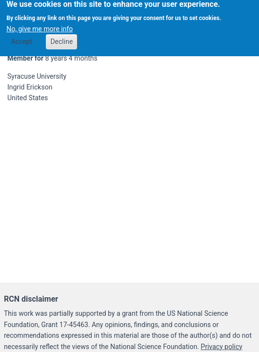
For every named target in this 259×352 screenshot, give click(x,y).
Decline (61, 39)
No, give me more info (39, 26)
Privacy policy (221, 347)
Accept (21, 39)
